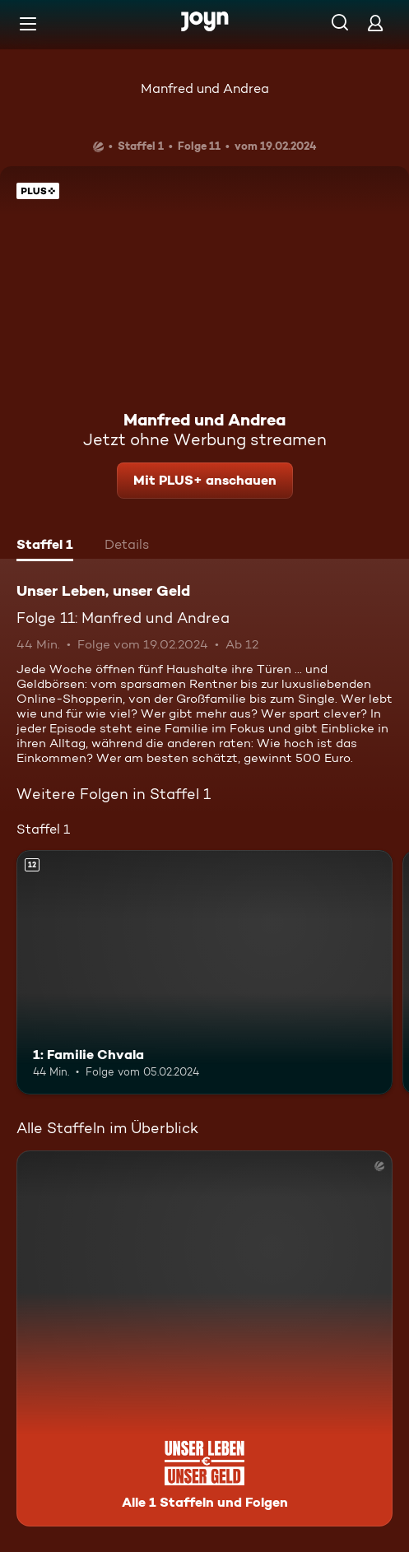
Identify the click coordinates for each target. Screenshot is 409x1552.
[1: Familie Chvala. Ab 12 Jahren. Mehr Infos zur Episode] (204, 972)
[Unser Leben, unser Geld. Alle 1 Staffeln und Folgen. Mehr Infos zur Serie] (204, 1338)
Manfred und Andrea (205, 88)
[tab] (45, 546)
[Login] (375, 22)
